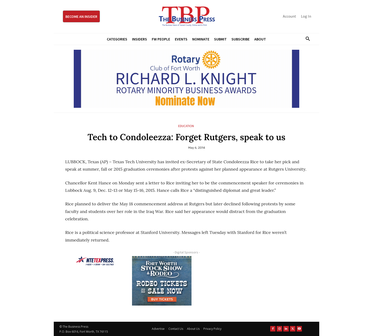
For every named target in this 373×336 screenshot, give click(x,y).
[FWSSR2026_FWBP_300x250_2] (161, 281)
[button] (306, 39)
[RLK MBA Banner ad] (186, 79)
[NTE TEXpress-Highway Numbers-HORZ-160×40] (95, 261)
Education (186, 126)
